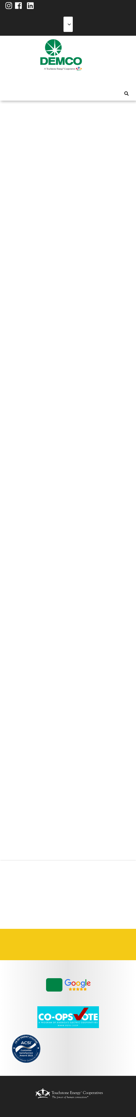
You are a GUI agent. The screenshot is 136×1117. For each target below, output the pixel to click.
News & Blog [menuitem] (66, 80)
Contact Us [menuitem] (39, 944)
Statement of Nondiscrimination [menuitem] (96, 944)
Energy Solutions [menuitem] (38, 80)
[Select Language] (68, 24)
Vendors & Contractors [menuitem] (115, 944)
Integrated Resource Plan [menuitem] (58, 944)
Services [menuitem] (28, 80)
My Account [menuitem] (18, 80)
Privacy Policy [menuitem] (77, 944)
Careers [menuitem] (20, 944)
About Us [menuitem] (8, 80)
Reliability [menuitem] (47, 80)
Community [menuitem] (57, 80)
